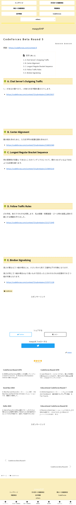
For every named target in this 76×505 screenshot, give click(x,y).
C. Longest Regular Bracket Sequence (39, 66)
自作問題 (38, 495)
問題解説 (14, 495)
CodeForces (8, 291)
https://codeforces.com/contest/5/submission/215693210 (30, 168)
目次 (28, 55)
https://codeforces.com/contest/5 (23, 47)
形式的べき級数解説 (38, 492)
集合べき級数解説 (62, 492)
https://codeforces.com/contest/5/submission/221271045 (30, 222)
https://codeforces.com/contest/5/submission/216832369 (30, 145)
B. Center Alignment (32, 63)
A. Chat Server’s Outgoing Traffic (37, 60)
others (38, 498)
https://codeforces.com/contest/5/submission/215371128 (30, 282)
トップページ (14, 492)
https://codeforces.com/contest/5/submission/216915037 (30, 94)
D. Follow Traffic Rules (33, 69)
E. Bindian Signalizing (33, 73)
